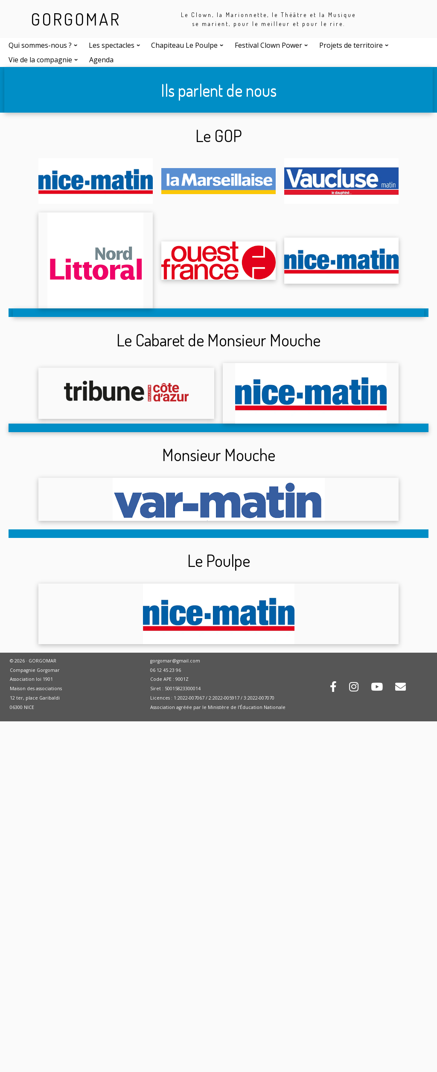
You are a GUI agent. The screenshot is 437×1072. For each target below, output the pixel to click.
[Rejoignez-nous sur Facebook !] (333, 688)
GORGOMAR (76, 18)
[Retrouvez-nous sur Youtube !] (377, 688)
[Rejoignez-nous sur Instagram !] (353, 688)
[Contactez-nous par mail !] (400, 688)
